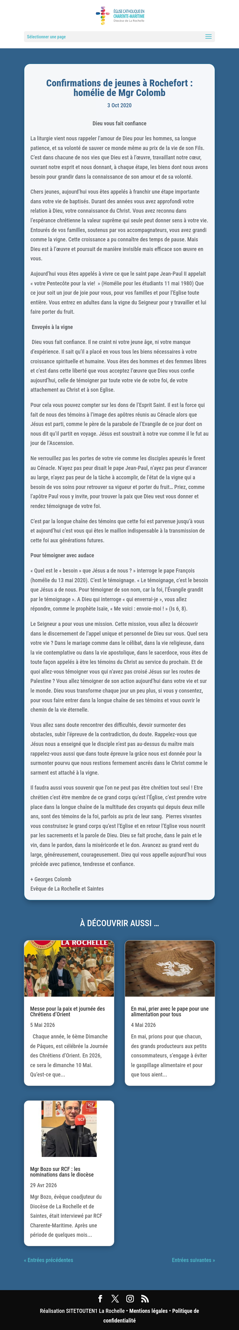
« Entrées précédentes (48, 1260)
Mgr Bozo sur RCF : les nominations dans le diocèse (62, 1172)
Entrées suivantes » (193, 1260)
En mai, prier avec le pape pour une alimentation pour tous (170, 1011)
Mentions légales (148, 1311)
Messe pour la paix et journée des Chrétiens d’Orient (67, 1011)
